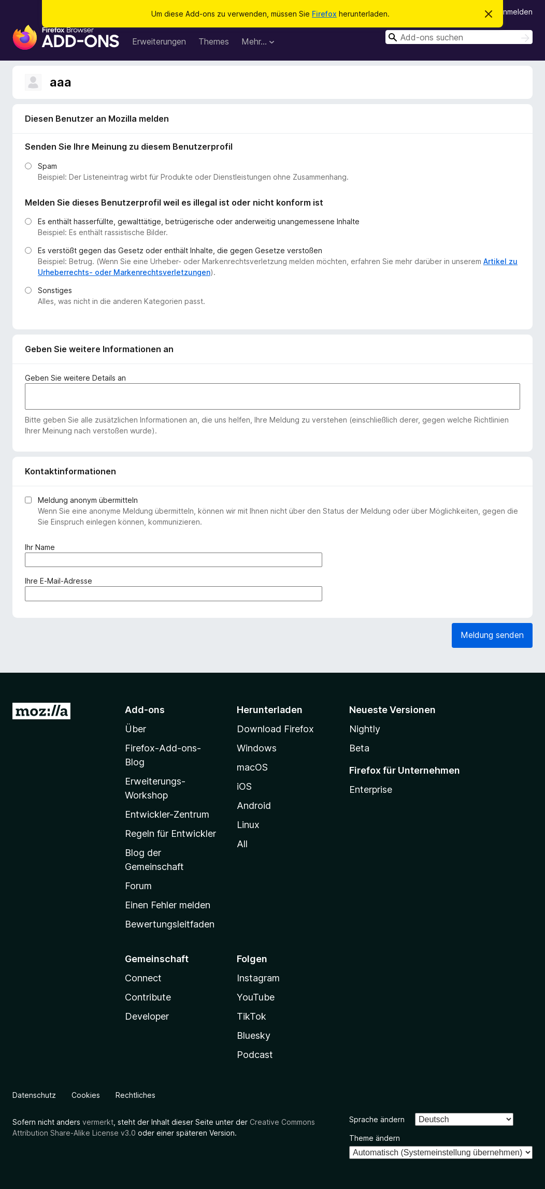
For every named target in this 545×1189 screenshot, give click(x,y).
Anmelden (515, 11)
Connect (143, 978)
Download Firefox (275, 728)
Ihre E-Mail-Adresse (60, 580)
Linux (248, 824)
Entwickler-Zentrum (167, 814)
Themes (213, 41)
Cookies (85, 1095)
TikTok (251, 1016)
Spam (47, 166)
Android (254, 805)
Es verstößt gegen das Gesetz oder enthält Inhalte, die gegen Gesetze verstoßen (180, 250)
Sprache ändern (377, 1119)
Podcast (255, 1054)
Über (135, 728)
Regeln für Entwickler (170, 833)
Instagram (258, 978)
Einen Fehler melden (167, 905)
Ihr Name (42, 547)
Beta (359, 748)
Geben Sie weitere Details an (75, 377)
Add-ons (145, 709)
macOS (252, 767)
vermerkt (97, 1122)
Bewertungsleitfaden (169, 924)
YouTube (256, 997)
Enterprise (370, 789)
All (242, 843)
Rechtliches (135, 1095)
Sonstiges (55, 290)
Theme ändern (374, 1138)
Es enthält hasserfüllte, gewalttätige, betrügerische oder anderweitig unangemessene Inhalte (199, 221)
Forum (138, 885)
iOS (244, 786)
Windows (257, 748)
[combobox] (459, 37)
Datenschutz (34, 1095)
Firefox (324, 13)
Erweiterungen (159, 41)
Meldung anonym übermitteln (88, 500)
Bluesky (253, 1035)
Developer (147, 1016)
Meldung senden (492, 635)
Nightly (364, 728)
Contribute (148, 997)
